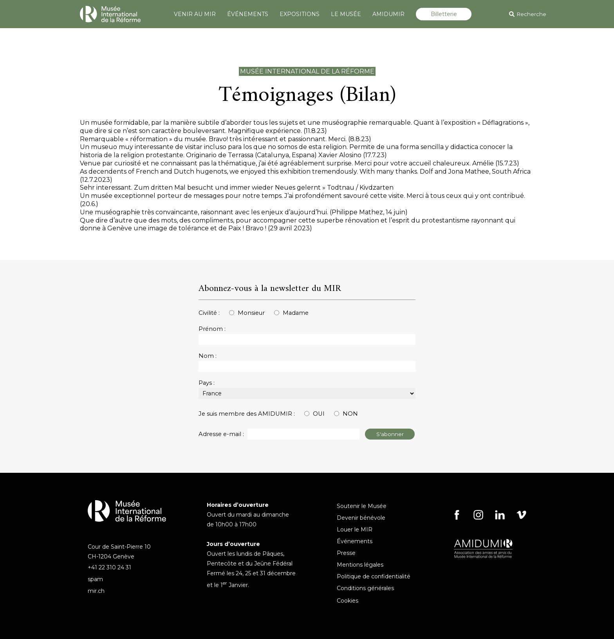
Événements (354, 541)
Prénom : (212, 328)
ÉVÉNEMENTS (247, 14)
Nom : (208, 355)
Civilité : (209, 312)
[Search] (555, 14)
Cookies (347, 600)
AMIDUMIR (388, 14)
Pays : (207, 382)
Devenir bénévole (361, 517)
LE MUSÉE (346, 14)
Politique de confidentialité (373, 576)
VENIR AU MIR (195, 14)
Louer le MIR (354, 529)
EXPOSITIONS (300, 14)
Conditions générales (365, 588)
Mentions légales (360, 564)
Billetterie (444, 14)
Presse (346, 552)
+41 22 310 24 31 (109, 567)
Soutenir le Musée (361, 506)
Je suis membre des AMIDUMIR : (247, 413)
